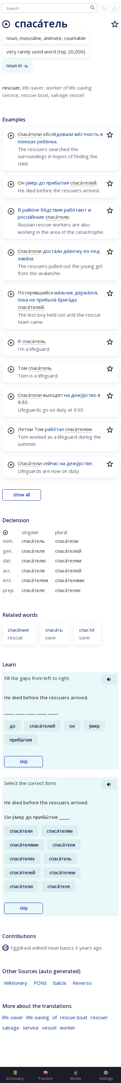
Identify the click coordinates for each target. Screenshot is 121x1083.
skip (24, 761)
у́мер (31, 182)
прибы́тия (57, 182)
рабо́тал (54, 429)
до (42, 182)
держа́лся (86, 292)
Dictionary (15, 1075)
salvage (10, 1027)
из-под (92, 251)
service (31, 1027)
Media (75, 1075)
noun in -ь (17, 65)
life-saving (37, 1017)
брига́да (67, 299)
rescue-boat (73, 1017)
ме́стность (87, 134)
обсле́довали (58, 134)
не (32, 299)
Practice (45, 1075)
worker (68, 1027)
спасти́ (86, 630)
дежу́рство (83, 395)
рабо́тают (75, 209)
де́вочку (72, 251)
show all (21, 495)
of (54, 1017)
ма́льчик (63, 292)
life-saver (12, 1017)
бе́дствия (52, 209)
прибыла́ (46, 299)
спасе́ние (18, 630)
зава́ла (25, 258)
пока (23, 299)
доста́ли (52, 251)
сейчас (50, 463)
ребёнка (46, 141)
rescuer (99, 1017)
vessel (49, 1027)
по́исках (27, 141)
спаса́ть (54, 630)
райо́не (30, 209)
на (67, 395)
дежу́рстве (79, 463)
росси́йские (31, 217)
